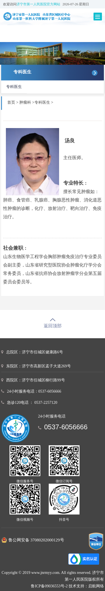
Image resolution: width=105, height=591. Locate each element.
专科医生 (14, 87)
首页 (11, 102)
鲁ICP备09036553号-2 (49, 586)
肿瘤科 (25, 102)
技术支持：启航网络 (86, 586)
